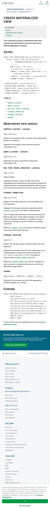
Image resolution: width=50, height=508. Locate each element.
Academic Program (12, 466)
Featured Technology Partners (16, 440)
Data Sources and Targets (14, 443)
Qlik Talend (9, 390)
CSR (6, 461)
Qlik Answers (9, 407)
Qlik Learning (9, 372)
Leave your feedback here (15, 340)
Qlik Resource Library (12, 377)
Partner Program (11, 469)
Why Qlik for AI (10, 434)
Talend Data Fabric (11, 396)
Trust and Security (11, 425)
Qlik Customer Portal (12, 375)
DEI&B (7, 464)
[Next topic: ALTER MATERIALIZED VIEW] (36, 349)
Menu (47, 4)
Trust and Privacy (11, 428)
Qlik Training (9, 369)
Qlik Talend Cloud (11, 393)
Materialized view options (14, 33)
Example (8, 35)
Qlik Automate (10, 413)
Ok (25, 501)
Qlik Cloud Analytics (12, 404)
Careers (8, 472)
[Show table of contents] (4, 9)
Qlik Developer (10, 366)
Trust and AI (9, 431)
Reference (29, 9)
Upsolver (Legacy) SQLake (15, 9)
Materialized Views (25, 12)
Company (8, 455)
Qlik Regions (9, 445)
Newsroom (9, 475)
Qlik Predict (9, 410)
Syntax (8, 30)
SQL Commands (12, 12)
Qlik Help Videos (11, 363)
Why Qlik (8, 423)
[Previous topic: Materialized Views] (13, 349)
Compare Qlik (10, 437)
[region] (25, 496)
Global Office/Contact (12, 478)
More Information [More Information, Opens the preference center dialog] (25, 505)
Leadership (9, 458)
